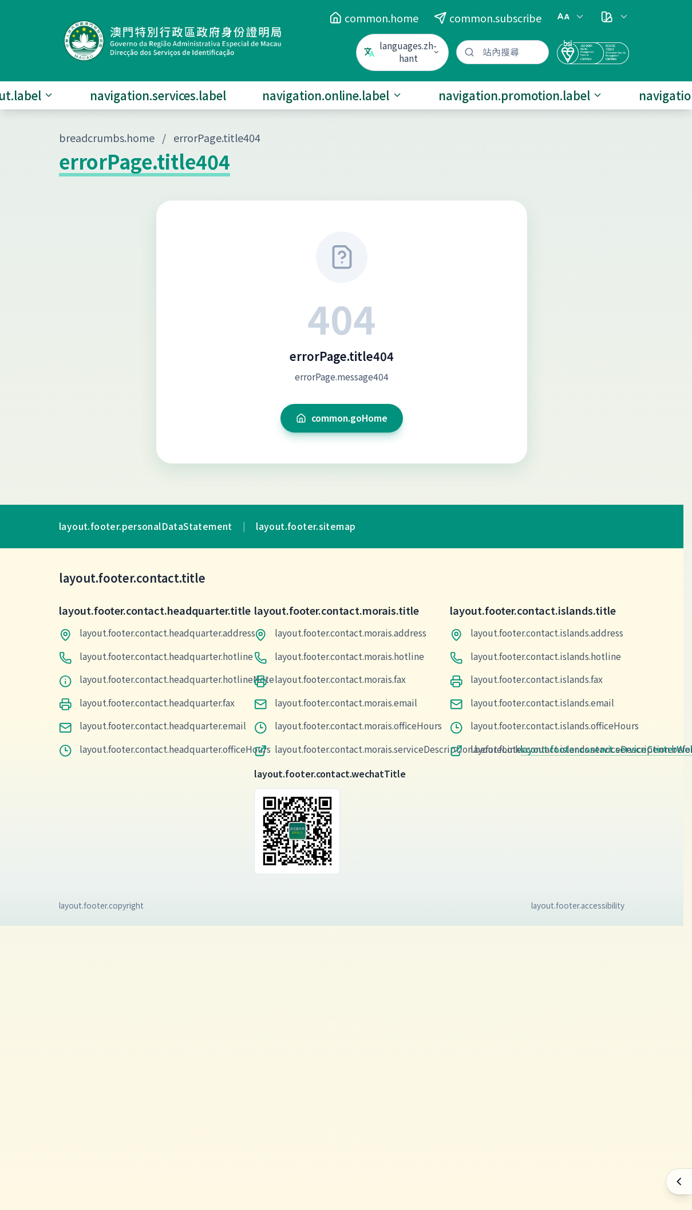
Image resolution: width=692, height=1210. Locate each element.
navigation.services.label (158, 95)
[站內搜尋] (502, 52)
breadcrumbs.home (107, 137)
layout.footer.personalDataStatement (145, 526)
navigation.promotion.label (520, 95)
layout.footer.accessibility (577, 905)
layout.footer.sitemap (305, 526)
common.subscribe (487, 17)
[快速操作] (679, 1182)
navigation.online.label (332, 95)
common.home (373, 17)
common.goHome (341, 418)
